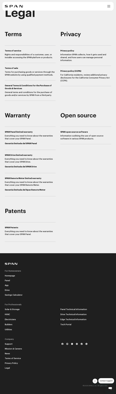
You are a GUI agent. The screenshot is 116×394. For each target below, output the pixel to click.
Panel (7, 281)
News (7, 354)
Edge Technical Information (73, 319)
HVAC (7, 314)
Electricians (10, 319)
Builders (8, 325)
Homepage (10, 276)
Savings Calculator (13, 295)
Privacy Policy (11, 363)
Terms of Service (13, 358)
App (7, 285)
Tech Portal (65, 325)
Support (8, 344)
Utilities (8, 330)
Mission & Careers (13, 349)
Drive (7, 290)
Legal (7, 368)
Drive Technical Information (73, 314)
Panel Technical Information (73, 309)
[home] (14, 6)
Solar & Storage (12, 309)
